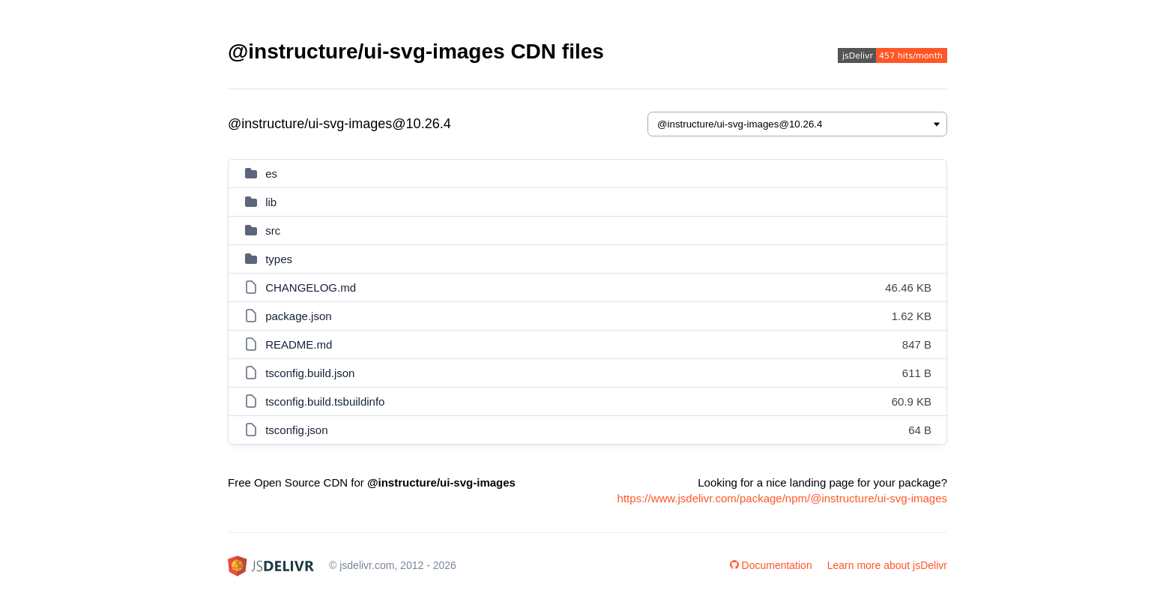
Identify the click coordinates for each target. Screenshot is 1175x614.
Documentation (771, 565)
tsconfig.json (296, 430)
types (278, 259)
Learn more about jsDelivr (887, 565)
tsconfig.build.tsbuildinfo (324, 401)
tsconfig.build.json (309, 373)
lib (271, 202)
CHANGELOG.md (310, 287)
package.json (298, 316)
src (272, 230)
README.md (298, 344)
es (271, 173)
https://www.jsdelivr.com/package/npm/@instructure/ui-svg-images (782, 498)
